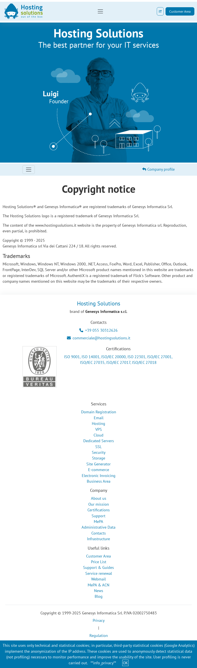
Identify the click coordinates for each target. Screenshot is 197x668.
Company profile (158, 169)
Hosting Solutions (98, 303)
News (98, 590)
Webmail (98, 579)
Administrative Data (98, 527)
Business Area (98, 481)
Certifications (98, 509)
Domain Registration (98, 411)
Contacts (98, 533)
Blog (99, 596)
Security (98, 452)
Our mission (98, 504)
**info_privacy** (103, 662)
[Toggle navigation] (100, 11)
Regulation (98, 635)
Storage (98, 458)
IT (160, 11)
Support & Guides (98, 567)
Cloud (98, 435)
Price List (98, 561)
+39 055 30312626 (98, 330)
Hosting (98, 423)
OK (125, 662)
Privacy (99, 620)
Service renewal (98, 573)
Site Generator (98, 463)
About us (98, 498)
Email (98, 417)
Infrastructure (98, 538)
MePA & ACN (98, 584)
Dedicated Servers (98, 440)
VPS (98, 429)
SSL (98, 446)
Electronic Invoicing (98, 475)
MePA (98, 521)
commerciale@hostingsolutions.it (98, 337)
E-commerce (98, 469)
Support (98, 515)
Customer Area (180, 11)
